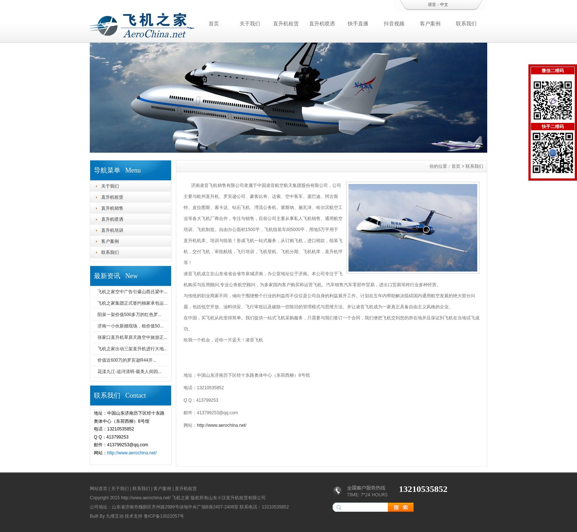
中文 (444, 4)
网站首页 (98, 488)
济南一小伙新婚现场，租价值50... (130, 326)
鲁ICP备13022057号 (164, 516)
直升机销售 (112, 208)
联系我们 (466, 23)
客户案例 (430, 23)
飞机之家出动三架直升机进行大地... (132, 348)
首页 (214, 23)
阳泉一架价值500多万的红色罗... (130, 314)
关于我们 (250, 23)
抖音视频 (394, 23)
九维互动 (115, 516)
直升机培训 (112, 230)
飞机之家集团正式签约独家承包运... (132, 303)
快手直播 (358, 23)
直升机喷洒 (322, 23)
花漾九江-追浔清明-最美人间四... (130, 371)
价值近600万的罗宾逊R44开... (127, 360)
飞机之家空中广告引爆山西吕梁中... (132, 291)
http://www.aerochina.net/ (132, 452)
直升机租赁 (286, 23)
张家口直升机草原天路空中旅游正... (132, 337)
